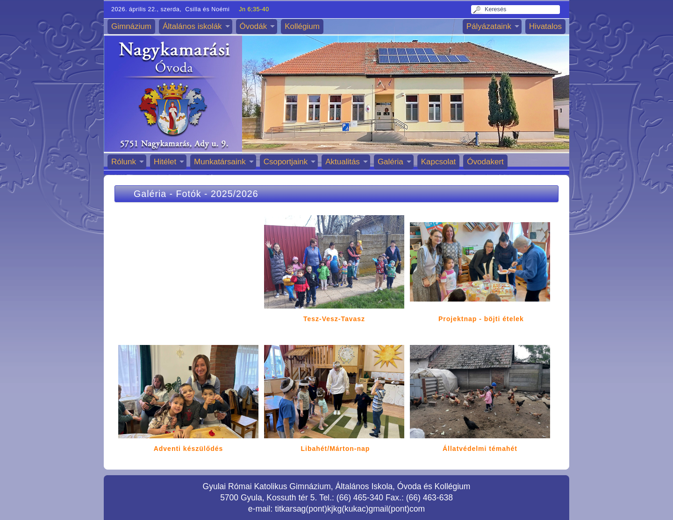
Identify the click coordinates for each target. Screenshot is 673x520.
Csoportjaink (286, 161)
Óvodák (253, 26)
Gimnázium (131, 26)
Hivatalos (545, 26)
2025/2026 (234, 194)
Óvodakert (485, 161)
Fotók (188, 194)
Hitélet (165, 161)
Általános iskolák (192, 26)
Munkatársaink (220, 161)
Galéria (390, 161)
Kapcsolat (438, 161)
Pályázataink (488, 26)
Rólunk (123, 161)
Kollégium (302, 26)
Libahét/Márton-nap (335, 448)
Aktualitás (342, 161)
